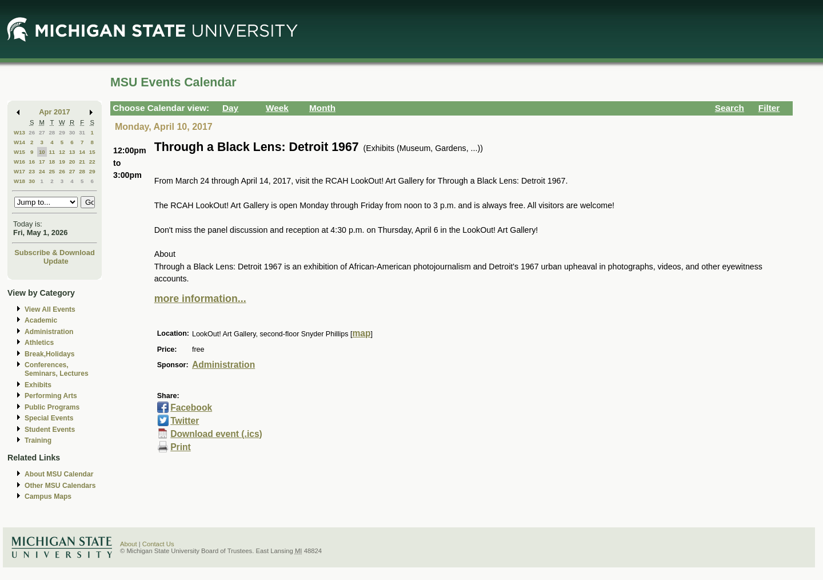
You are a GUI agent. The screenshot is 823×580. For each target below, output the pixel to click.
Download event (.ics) (216, 434)
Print (180, 447)
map (361, 333)
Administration (49, 332)
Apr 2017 (54, 112)
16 (32, 161)
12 (62, 152)
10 (42, 152)
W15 (19, 152)
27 (42, 132)
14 (82, 152)
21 (82, 161)
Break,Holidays (50, 354)
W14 (19, 142)
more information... (200, 298)
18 (52, 161)
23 (32, 171)
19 (62, 161)
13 (72, 152)
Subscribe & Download (54, 252)
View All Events (50, 309)
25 (52, 171)
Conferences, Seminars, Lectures (57, 369)
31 (82, 132)
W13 (19, 132)
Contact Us (158, 544)
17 (42, 161)
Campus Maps (48, 496)
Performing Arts (51, 396)
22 (92, 161)
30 (72, 132)
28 (52, 132)
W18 (19, 181)
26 (32, 132)
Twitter (184, 421)
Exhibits (38, 385)
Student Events (50, 430)
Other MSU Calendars (60, 486)
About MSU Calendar (59, 474)
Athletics (39, 343)
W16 (19, 161)
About (128, 544)
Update (56, 261)
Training (38, 440)
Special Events (49, 418)
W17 (19, 171)
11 (52, 152)
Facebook (191, 407)
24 (42, 171)
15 (92, 152)
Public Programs (52, 407)
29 (62, 132)
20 (72, 161)
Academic (41, 320)
